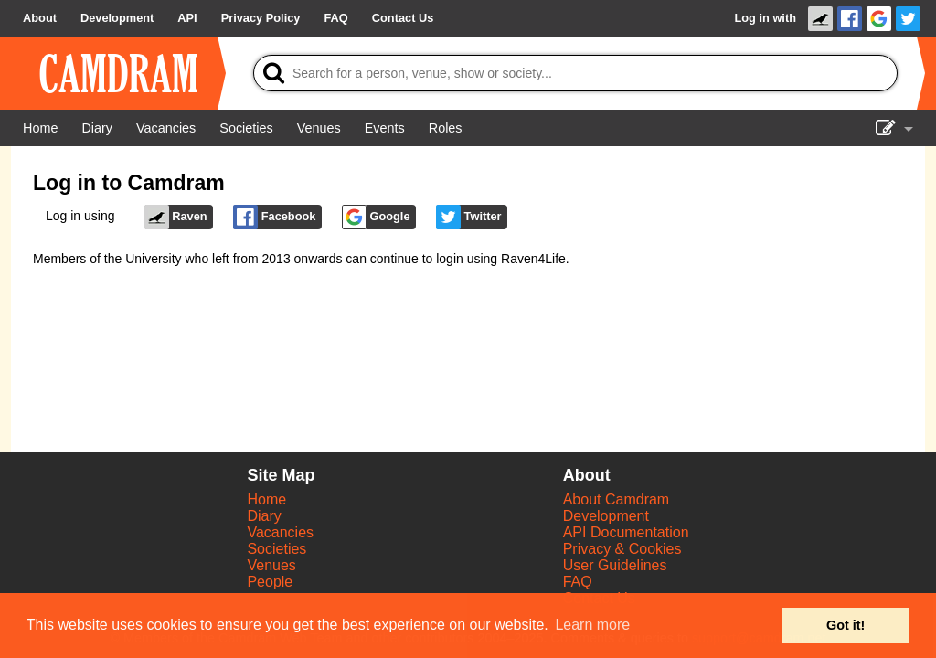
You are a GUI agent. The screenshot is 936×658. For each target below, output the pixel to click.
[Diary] (96, 128)
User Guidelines (615, 565)
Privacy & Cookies (622, 549)
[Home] (40, 128)
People (269, 581)
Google (376, 217)
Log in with (765, 18)
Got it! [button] (845, 625)
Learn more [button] (592, 624)
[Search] (575, 73)
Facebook (274, 217)
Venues (271, 565)
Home (266, 499)
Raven (175, 217)
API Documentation (626, 532)
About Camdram (616, 499)
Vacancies (280, 532)
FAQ (577, 581)
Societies (276, 549)
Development (606, 516)
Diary (264, 516)
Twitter (469, 217)
